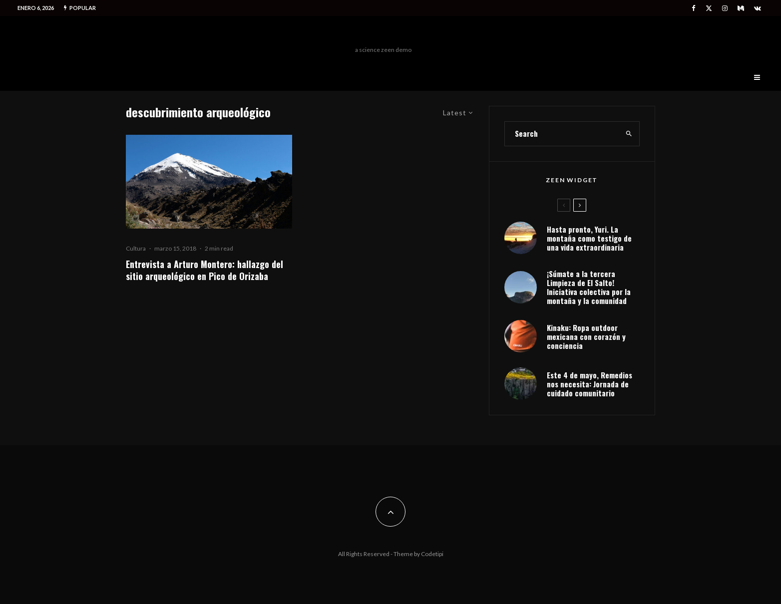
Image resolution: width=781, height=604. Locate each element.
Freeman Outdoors (383, 33)
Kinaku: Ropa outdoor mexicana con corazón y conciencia (586, 336)
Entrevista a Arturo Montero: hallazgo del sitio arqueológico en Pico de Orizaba (204, 270)
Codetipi (432, 554)
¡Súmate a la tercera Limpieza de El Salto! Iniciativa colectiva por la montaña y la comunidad (589, 287)
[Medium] (741, 8)
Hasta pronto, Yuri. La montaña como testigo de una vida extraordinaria (589, 238)
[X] (709, 8)
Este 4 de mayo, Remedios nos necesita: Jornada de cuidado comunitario (589, 383)
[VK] (757, 8)
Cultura (136, 248)
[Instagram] (725, 8)
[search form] (562, 134)
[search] (629, 134)
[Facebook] (694, 8)
